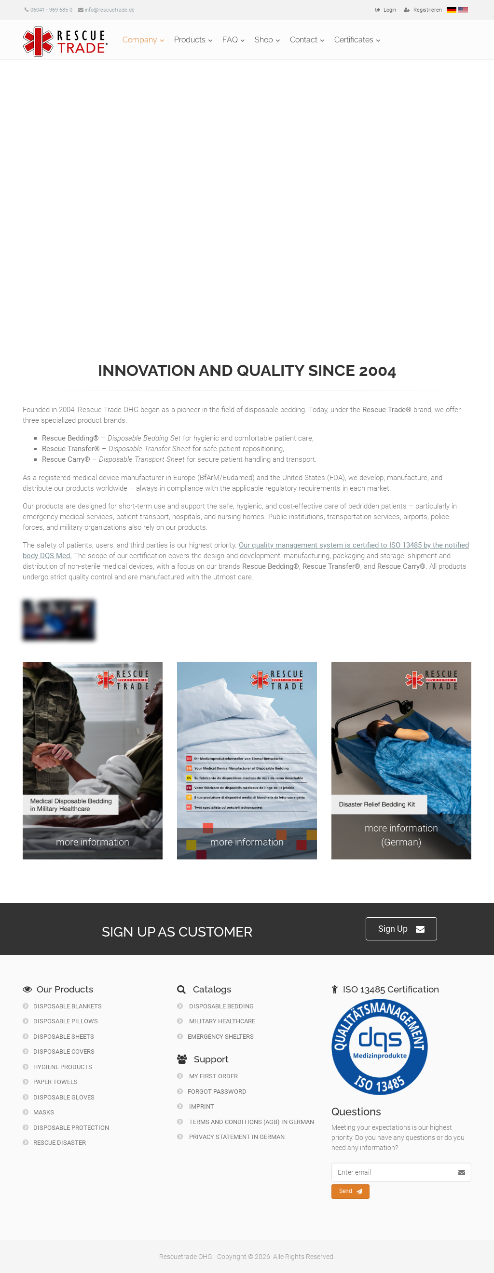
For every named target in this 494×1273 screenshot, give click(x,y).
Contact (303, 39)
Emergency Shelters (215, 1036)
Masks (38, 1112)
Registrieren (427, 10)
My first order (207, 1076)
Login (390, 10)
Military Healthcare (216, 1021)
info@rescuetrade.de (110, 10)
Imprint (195, 1106)
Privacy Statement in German (231, 1136)
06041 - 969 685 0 (51, 10)
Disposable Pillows (60, 1021)
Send (350, 1191)
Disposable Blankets (62, 1006)
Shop (264, 39)
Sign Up (401, 929)
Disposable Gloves (59, 1097)
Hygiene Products (57, 1067)
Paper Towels (50, 1081)
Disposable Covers (59, 1051)
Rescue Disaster (54, 1142)
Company (140, 39)
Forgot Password (212, 1091)
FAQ (230, 39)
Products (190, 39)
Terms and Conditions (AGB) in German (245, 1122)
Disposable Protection (66, 1127)
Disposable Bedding (215, 1006)
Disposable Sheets (58, 1036)
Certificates (353, 39)
